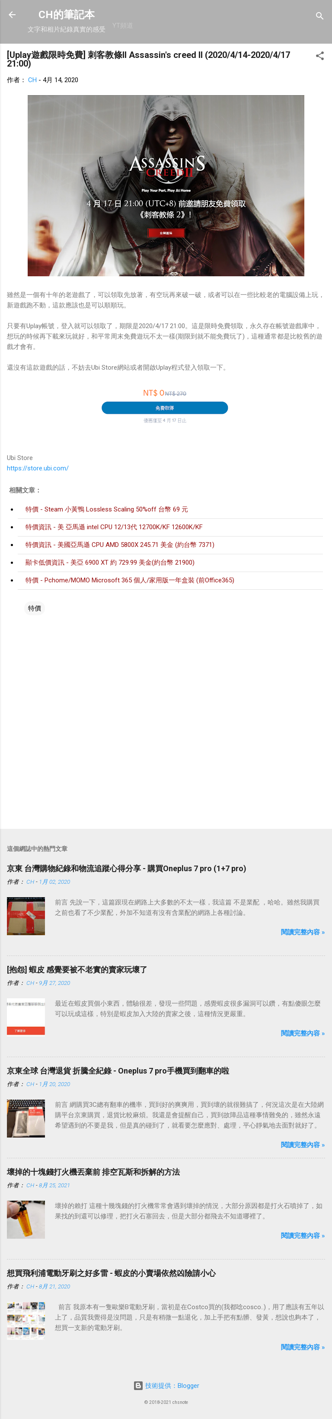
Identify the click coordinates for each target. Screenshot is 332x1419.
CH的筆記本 (66, 15)
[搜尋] (320, 17)
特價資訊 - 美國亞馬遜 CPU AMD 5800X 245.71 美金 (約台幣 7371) (120, 545)
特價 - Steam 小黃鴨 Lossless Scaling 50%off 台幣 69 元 (107, 509)
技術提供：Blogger (166, 1386)
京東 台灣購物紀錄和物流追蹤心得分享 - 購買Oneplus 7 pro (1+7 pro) (126, 868)
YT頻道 (122, 25)
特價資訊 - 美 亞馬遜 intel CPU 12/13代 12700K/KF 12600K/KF (114, 527)
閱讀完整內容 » (303, 932)
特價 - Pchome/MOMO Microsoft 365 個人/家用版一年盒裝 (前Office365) (130, 580)
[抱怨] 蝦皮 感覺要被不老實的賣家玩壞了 (77, 969)
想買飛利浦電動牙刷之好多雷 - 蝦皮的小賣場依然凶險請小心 (111, 1273)
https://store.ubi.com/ (38, 468)
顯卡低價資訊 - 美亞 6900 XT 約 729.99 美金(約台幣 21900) (110, 562)
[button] (320, 57)
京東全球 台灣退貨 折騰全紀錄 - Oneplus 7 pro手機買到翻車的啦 (118, 1070)
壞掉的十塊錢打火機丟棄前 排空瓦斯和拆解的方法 (93, 1171)
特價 (34, 608)
